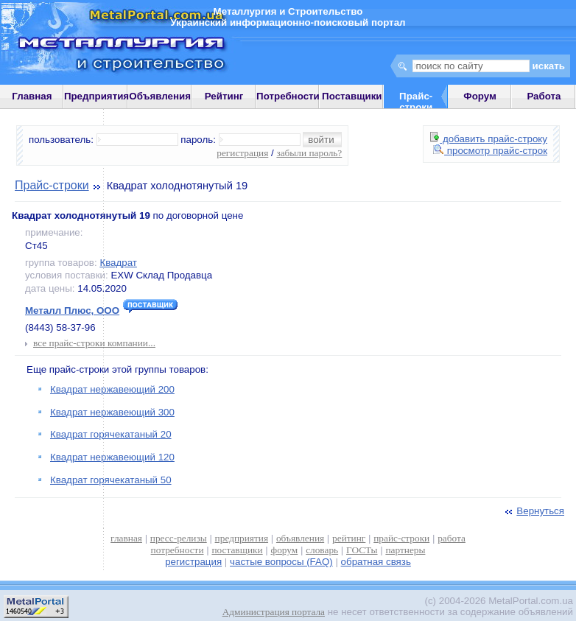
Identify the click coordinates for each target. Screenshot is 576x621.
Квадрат (118, 262)
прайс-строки (401, 538)
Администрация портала (273, 611)
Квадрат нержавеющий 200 (112, 389)
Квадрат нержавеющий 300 (112, 412)
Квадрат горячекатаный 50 (111, 479)
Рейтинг (224, 96)
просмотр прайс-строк (490, 150)
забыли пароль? (309, 152)
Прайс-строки (52, 185)
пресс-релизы (178, 538)
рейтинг (348, 538)
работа (452, 538)
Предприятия (96, 96)
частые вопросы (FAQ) (281, 561)
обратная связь (376, 561)
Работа (544, 96)
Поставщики (352, 96)
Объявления (160, 96)
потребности (177, 549)
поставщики (236, 549)
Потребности (288, 96)
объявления (300, 538)
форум (284, 549)
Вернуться (533, 510)
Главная (32, 96)
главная (126, 538)
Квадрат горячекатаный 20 (111, 434)
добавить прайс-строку (488, 138)
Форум (479, 96)
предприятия (241, 538)
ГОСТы (361, 549)
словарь (322, 549)
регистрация (242, 152)
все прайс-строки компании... (94, 342)
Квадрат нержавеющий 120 (112, 457)
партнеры (405, 549)
